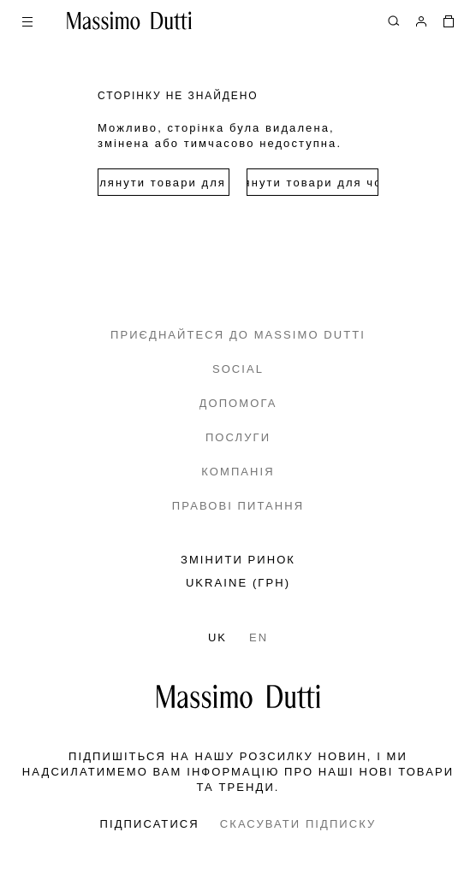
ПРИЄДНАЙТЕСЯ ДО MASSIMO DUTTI (238, 334)
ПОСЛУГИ (238, 437)
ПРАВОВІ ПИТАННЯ (238, 505)
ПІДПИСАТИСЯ (149, 823)
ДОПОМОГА (238, 403)
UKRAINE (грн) (238, 582)
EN (258, 637)
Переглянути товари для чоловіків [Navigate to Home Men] (312, 182)
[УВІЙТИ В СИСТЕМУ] (421, 20)
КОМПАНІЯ (237, 471)
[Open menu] (27, 20)
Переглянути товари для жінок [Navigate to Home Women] (163, 182)
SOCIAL (238, 369)
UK (217, 637)
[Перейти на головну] (129, 20)
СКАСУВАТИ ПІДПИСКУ (298, 823)
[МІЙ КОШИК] (448, 20)
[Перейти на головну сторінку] (238, 696)
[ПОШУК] (394, 20)
